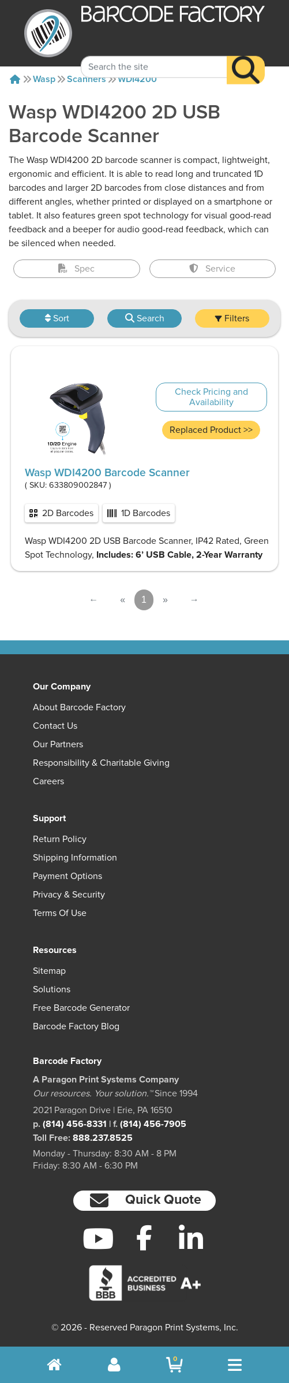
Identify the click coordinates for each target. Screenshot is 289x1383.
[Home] (15, 79)
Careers (48, 781)
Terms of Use (60, 913)
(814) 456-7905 (153, 1124)
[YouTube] (98, 1238)
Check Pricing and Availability (211, 397)
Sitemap (49, 971)
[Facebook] (144, 1237)
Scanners (86, 79)
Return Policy (60, 839)
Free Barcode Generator (81, 1008)
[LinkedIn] (191, 1238)
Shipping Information (75, 857)
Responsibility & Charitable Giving (101, 762)
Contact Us (55, 726)
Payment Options (67, 876)
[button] (144, 1201)
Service (212, 269)
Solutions (51, 989)
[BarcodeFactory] (48, 33)
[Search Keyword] (154, 53)
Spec (76, 269)
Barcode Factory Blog (76, 1026)
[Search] (246, 56)
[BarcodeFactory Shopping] (174, 1365)
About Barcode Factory (79, 707)
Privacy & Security (69, 894)
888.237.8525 (103, 1138)
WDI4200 (137, 79)
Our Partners (58, 744)
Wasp (44, 79)
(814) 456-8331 (75, 1124)
